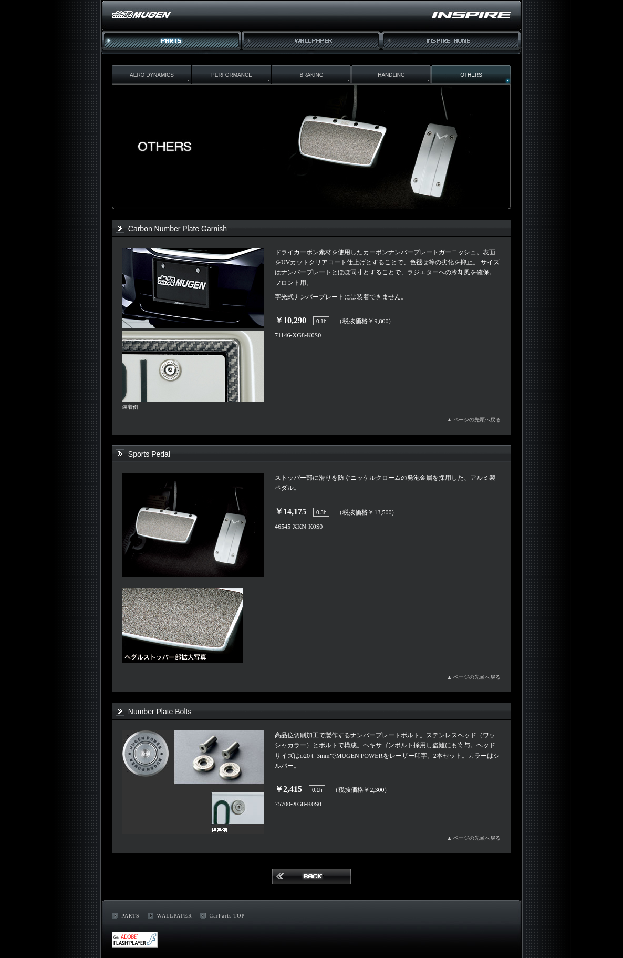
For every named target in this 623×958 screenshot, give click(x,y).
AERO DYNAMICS (152, 75)
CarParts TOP (227, 916)
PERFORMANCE (231, 75)
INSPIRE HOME (451, 42)
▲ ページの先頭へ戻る (474, 420)
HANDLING (391, 75)
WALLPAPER (311, 42)
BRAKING (311, 75)
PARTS (130, 916)
